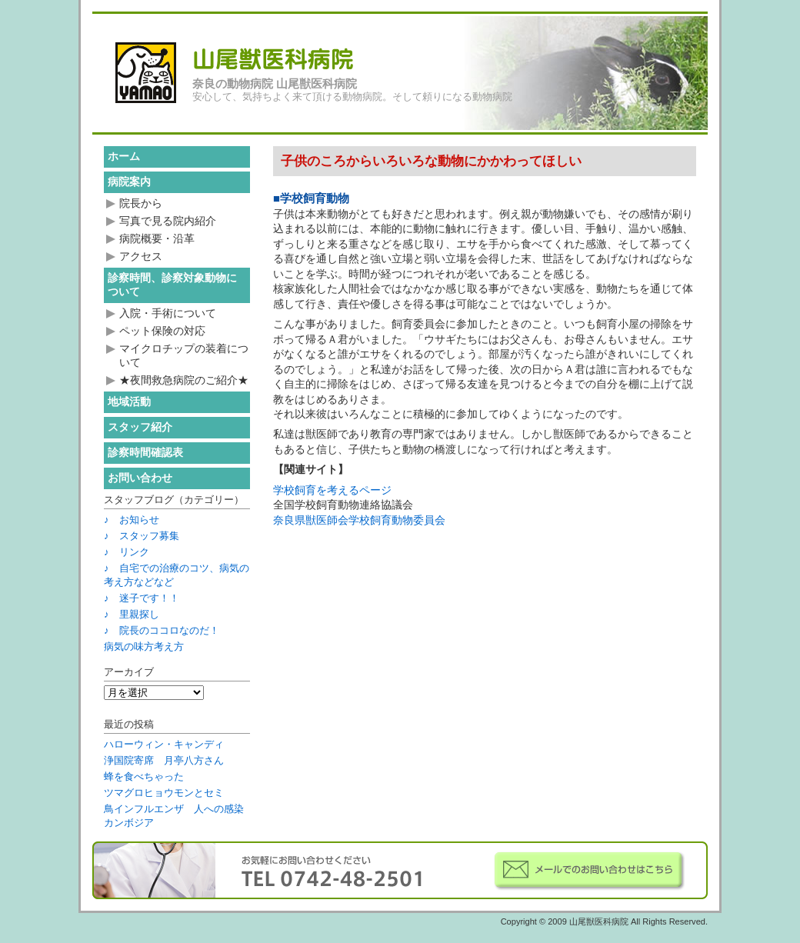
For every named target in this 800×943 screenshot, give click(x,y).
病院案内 (129, 181)
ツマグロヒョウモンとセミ (164, 792)
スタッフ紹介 (140, 427)
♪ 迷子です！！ (141, 598)
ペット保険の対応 (162, 331)
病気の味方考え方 (144, 646)
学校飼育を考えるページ (332, 490)
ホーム (124, 156)
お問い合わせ (140, 477)
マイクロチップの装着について (183, 355)
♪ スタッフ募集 (141, 535)
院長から (140, 203)
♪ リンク (126, 552)
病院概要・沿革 (157, 238)
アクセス (140, 256)
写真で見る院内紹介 (167, 221)
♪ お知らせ (131, 519)
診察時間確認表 (145, 452)
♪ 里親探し (131, 614)
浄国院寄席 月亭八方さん (164, 760)
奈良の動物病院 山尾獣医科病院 (274, 84)
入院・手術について (167, 313)
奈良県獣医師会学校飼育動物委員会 (359, 520)
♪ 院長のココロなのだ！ (161, 630)
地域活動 (129, 401)
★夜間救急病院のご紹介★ (183, 380)
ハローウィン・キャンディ (164, 744)
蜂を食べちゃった (144, 776)
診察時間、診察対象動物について (172, 285)
